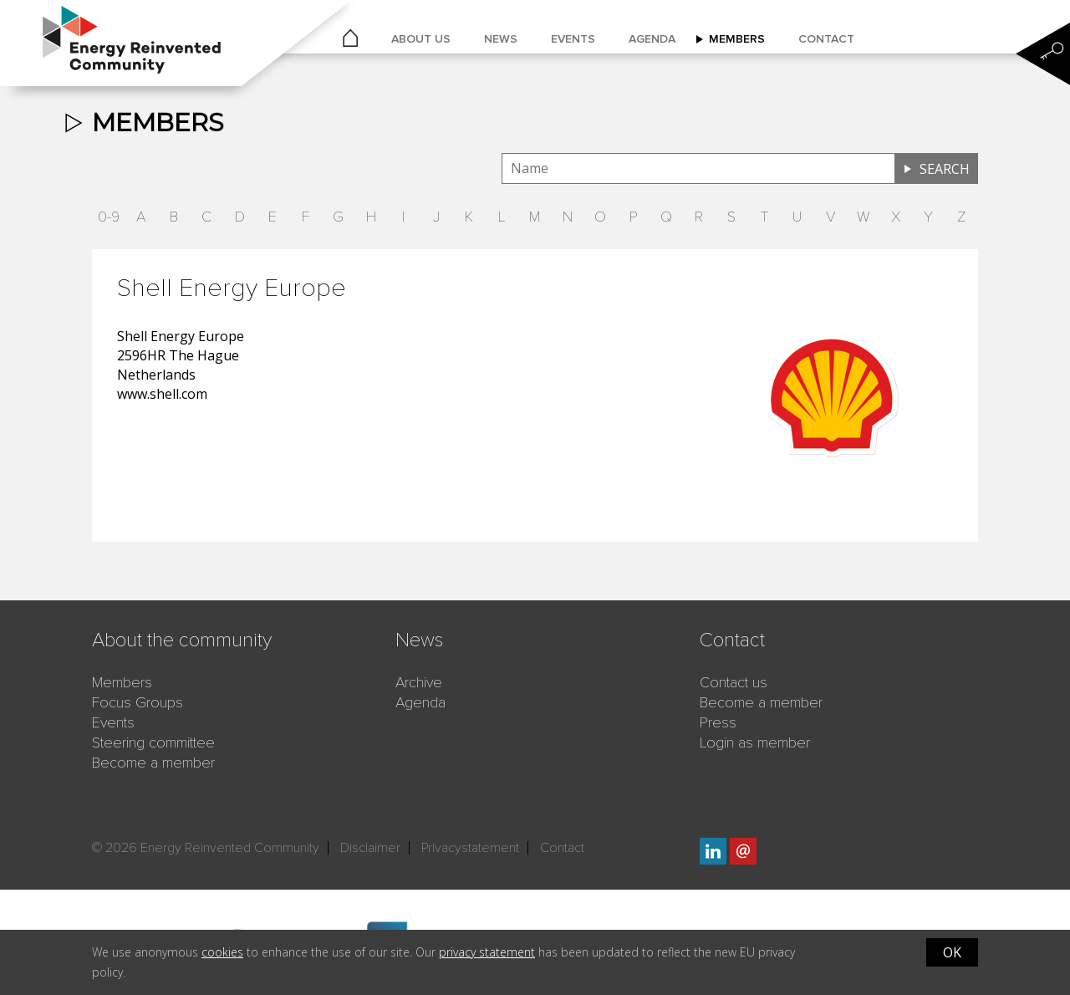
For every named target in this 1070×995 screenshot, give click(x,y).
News (500, 39)
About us (421, 39)
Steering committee (153, 742)
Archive (418, 682)
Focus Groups (137, 702)
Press (718, 722)
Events (573, 39)
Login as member (755, 742)
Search (945, 169)
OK (952, 952)
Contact (826, 39)
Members (737, 39)
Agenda (652, 39)
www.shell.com (162, 394)
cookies (222, 952)
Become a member (153, 762)
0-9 (109, 216)
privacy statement (487, 952)
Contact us (733, 682)
